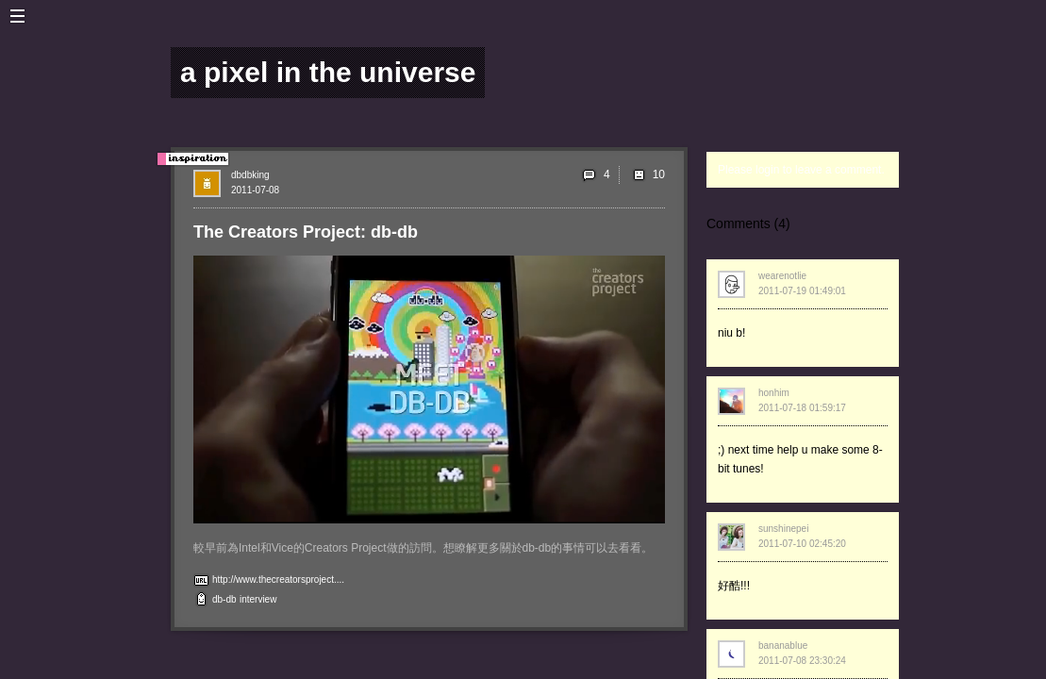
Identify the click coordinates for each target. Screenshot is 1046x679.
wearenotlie (782, 276)
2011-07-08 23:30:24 (802, 660)
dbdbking (250, 175)
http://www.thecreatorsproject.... (278, 579)
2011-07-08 (255, 190)
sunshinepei (783, 528)
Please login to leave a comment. (801, 169)
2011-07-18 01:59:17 (802, 408)
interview (258, 599)
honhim (773, 393)
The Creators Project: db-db (305, 232)
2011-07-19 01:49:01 (802, 291)
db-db (224, 599)
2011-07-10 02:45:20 (802, 543)
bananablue (782, 645)
